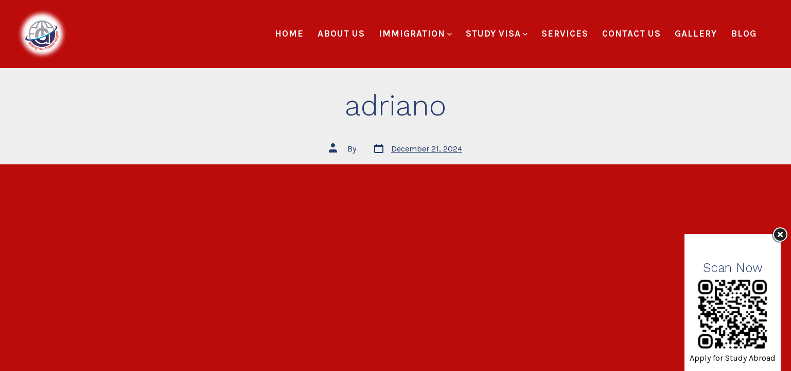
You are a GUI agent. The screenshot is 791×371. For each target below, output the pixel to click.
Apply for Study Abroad (733, 358)
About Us (341, 33)
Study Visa (497, 33)
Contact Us (631, 33)
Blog (744, 33)
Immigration (415, 33)
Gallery (696, 33)
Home (289, 33)
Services (564, 33)
